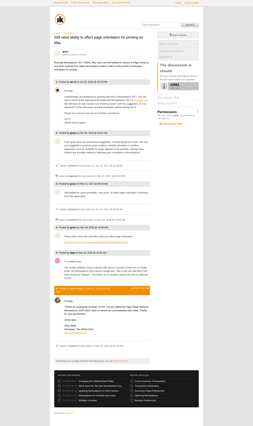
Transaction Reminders (147, 386)
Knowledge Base (101, 2)
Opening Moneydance (146, 395)
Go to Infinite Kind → (122, 2)
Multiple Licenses (88, 400)
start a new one (120, 361)
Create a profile (191, 3)
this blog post (141, 100)
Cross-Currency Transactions (150, 381)
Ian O (73, 82)
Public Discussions (80, 2)
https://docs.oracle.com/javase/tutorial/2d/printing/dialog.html (95, 242)
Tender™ (69, 413)
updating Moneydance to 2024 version (99, 390)
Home (56, 33)
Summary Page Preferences (149, 390)
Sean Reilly (76, 288)
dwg (72, 252)
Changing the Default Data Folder (96, 381)
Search (190, 25)
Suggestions (68, 33)
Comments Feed (173, 123)
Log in (178, 3)
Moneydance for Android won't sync (97, 395)
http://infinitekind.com (75, 332)
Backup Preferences (145, 400)
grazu (65, 51)
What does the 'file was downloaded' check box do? (101, 386)
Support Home (61, 2)
